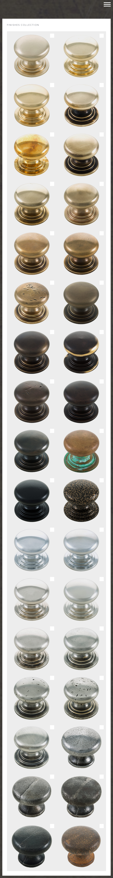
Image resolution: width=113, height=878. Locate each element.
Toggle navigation (107, 4)
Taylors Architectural (14, 8)
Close (109, 21)
